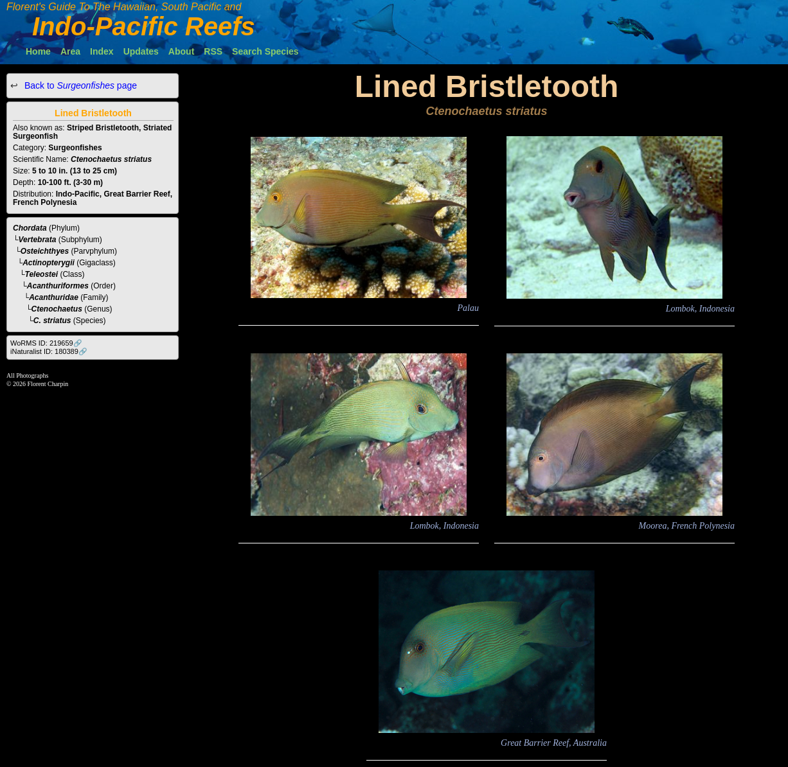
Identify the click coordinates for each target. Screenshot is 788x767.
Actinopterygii (48, 262)
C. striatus (52, 320)
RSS (213, 51)
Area (70, 51)
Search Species (265, 51)
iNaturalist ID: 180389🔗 (48, 351)
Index (102, 51)
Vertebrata (38, 239)
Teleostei (41, 274)
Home (38, 51)
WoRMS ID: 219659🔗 (46, 343)
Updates (141, 51)
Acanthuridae (53, 297)
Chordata (30, 228)
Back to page (79, 85)
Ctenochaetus (56, 308)
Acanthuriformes (58, 285)
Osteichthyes (45, 251)
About (181, 51)
